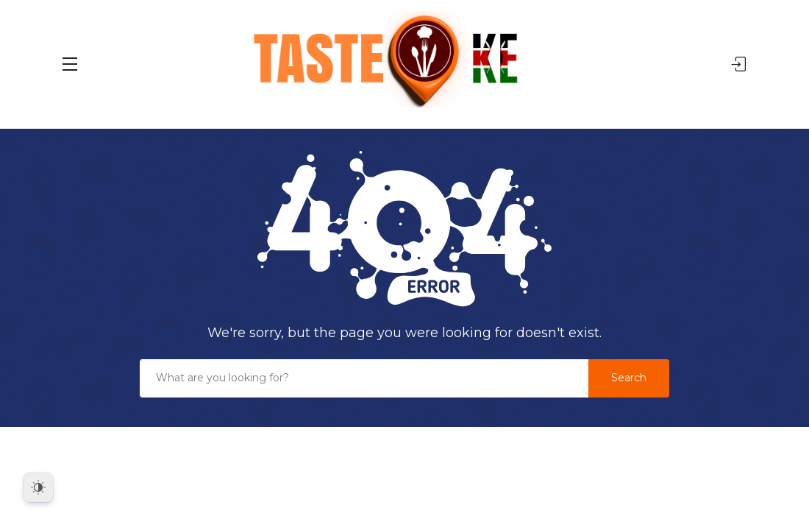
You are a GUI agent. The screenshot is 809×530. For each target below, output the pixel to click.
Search (628, 377)
